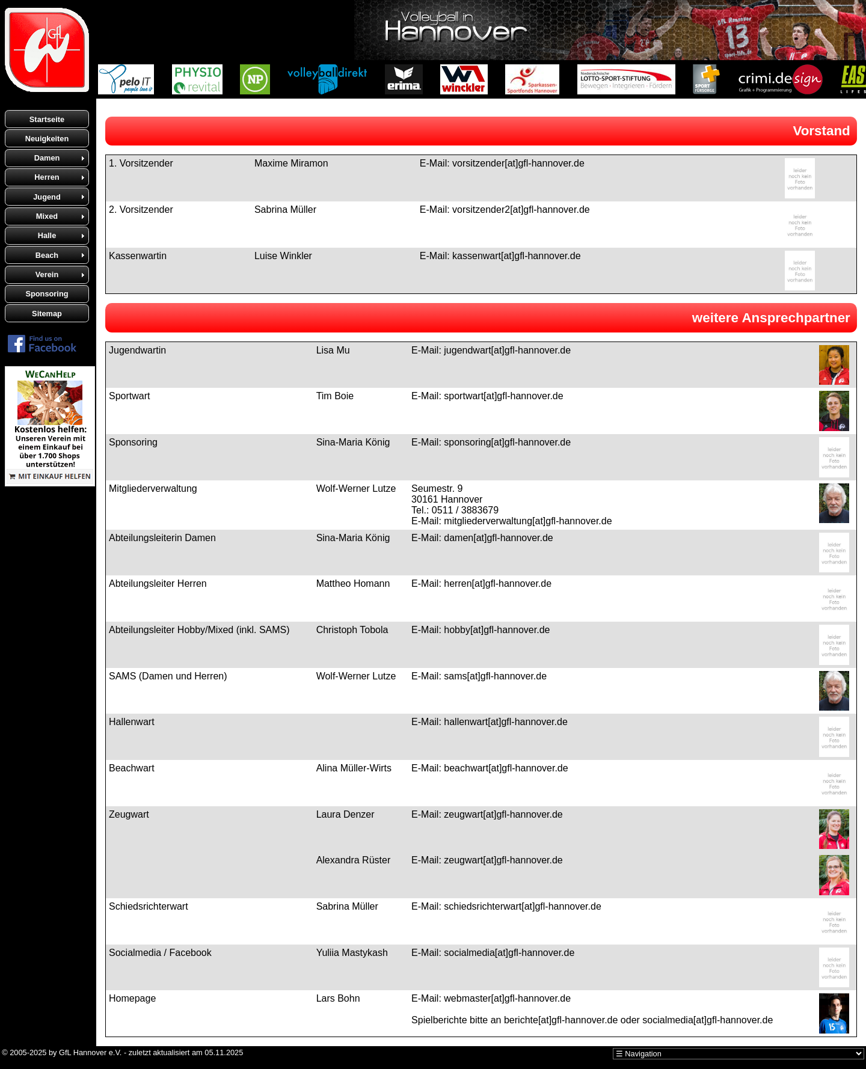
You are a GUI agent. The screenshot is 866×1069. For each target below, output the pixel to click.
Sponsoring (46, 293)
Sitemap (47, 313)
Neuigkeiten (47, 138)
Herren (46, 177)
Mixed (47, 216)
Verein (46, 274)
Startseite (46, 119)
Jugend (47, 196)
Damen (47, 157)
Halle (47, 235)
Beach (46, 255)
